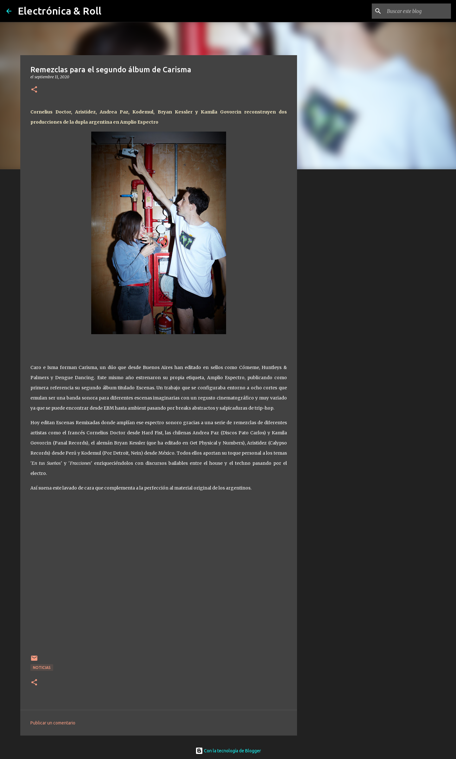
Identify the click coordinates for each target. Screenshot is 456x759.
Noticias (42, 667)
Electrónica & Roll (59, 10)
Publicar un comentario (52, 722)
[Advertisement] (329, 274)
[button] (34, 90)
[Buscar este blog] (417, 11)
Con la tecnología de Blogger (228, 750)
